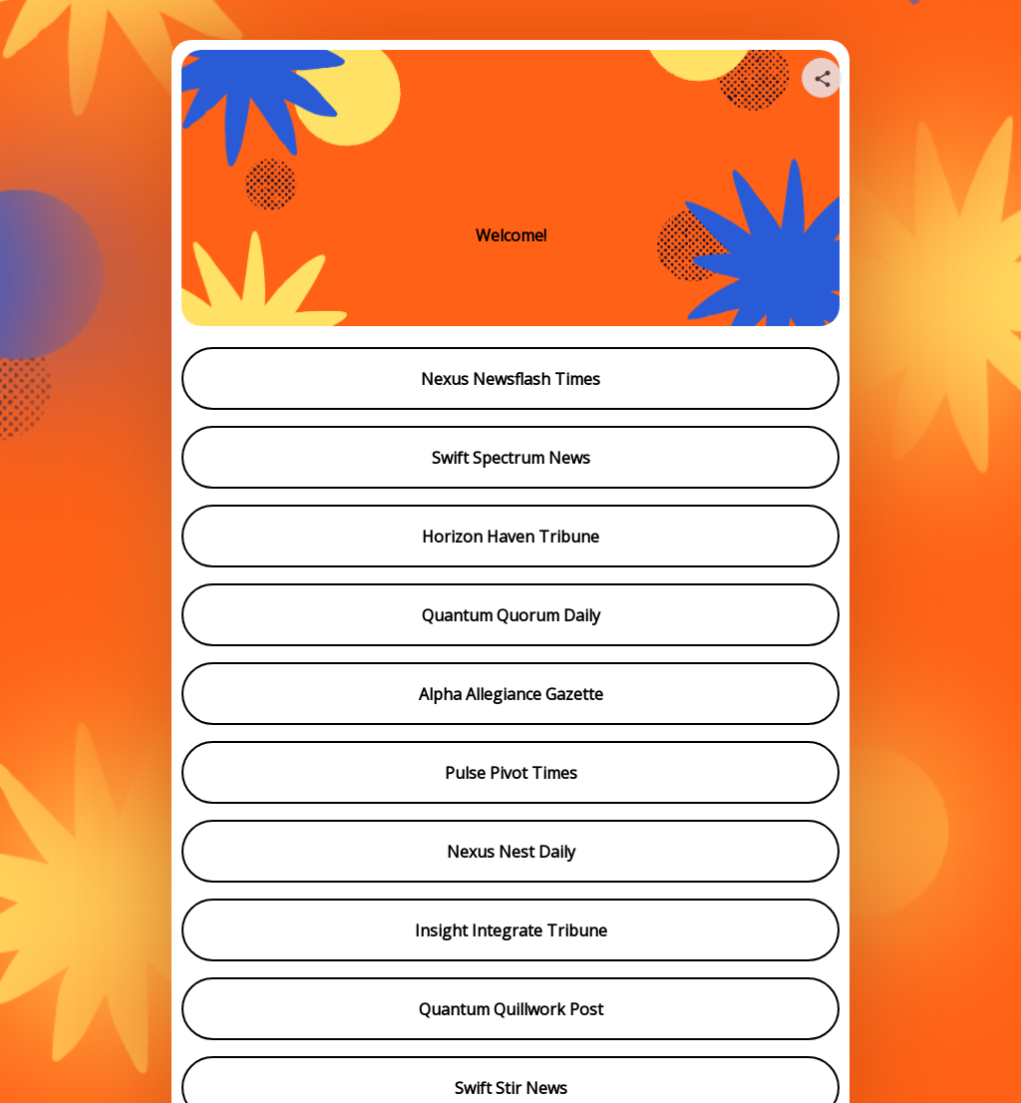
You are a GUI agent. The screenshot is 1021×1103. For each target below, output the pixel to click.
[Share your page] (822, 78)
